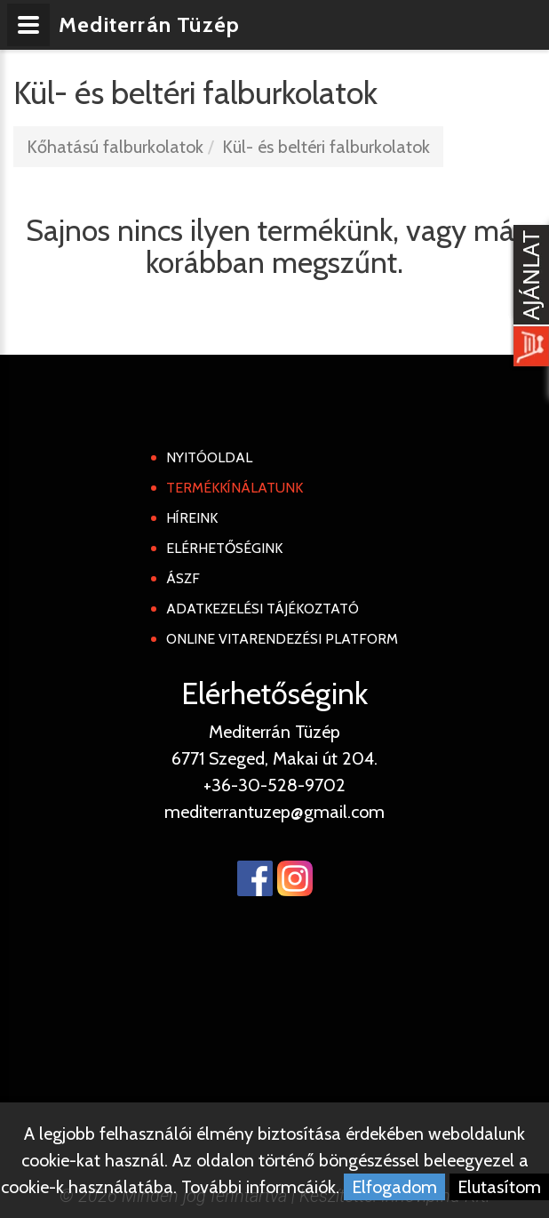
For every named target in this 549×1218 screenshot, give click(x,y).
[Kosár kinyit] (527, 297)
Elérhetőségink (224, 548)
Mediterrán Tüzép (149, 24)
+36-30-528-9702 (274, 785)
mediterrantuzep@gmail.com (274, 811)
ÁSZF (183, 578)
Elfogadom (394, 1187)
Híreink (192, 517)
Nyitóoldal (209, 457)
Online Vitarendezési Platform (282, 638)
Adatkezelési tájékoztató (262, 608)
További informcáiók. (260, 1187)
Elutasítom (499, 1187)
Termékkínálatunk (234, 487)
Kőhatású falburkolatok (115, 146)
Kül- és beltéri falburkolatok (326, 146)
